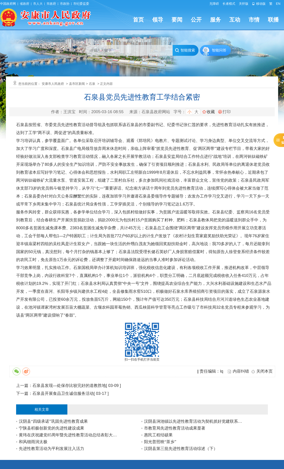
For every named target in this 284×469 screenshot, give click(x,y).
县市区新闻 (77, 83)
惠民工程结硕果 (158, 435)
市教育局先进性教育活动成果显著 (174, 428)
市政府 (51, 3)
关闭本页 (264, 371)
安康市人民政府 (53, 83)
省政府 (24, 3)
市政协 (64, 3)
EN (278, 3)
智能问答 (219, 50)
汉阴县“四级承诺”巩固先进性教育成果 (53, 421)
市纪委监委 (81, 3)
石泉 (92, 83)
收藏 (211, 112)
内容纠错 (241, 371)
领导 (157, 20)
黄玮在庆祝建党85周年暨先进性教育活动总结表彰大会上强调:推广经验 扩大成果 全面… (69, 435)
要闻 (176, 20)
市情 (254, 20)
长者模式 (229, 3)
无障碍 (214, 3)
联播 (273, 20)
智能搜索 (185, 50)
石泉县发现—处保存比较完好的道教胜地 (69, 385)
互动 (234, 20)
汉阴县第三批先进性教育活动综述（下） (181, 448)
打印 (224, 112)
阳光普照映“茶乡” (160, 442)
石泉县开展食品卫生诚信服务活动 (63, 393)
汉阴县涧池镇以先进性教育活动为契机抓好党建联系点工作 (194, 421)
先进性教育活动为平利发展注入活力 (51, 448)
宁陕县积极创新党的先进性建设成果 (51, 428)
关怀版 (243, 3)
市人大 (38, 3)
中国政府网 (8, 3)
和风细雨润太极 (33, 442)
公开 (196, 20)
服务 (215, 20)
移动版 (259, 3)
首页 (138, 20)
